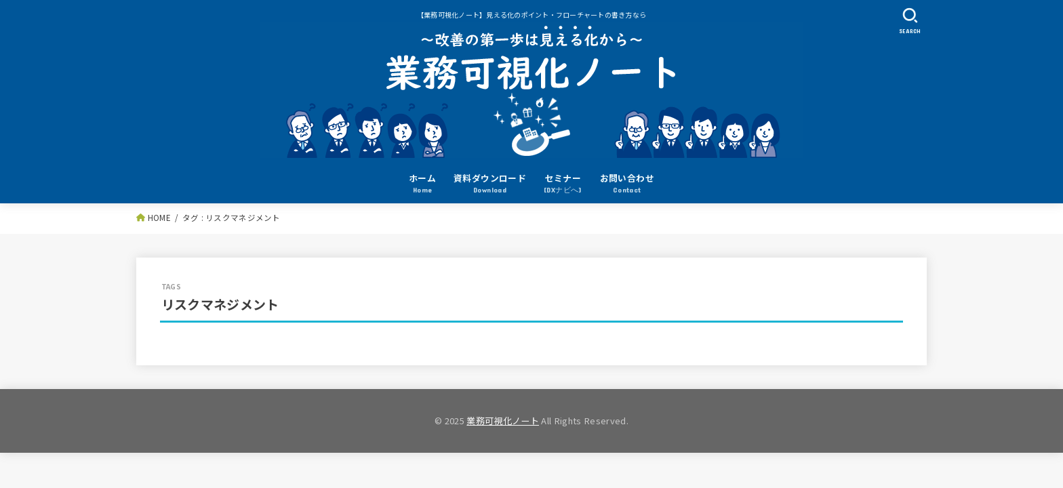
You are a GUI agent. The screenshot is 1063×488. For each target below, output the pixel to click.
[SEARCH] (909, 20)
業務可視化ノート (502, 420)
